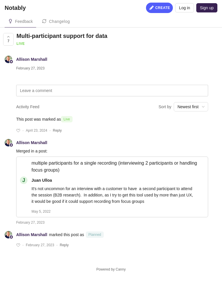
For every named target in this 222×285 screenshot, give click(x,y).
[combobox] (191, 106)
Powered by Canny (110, 269)
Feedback (24, 21)
